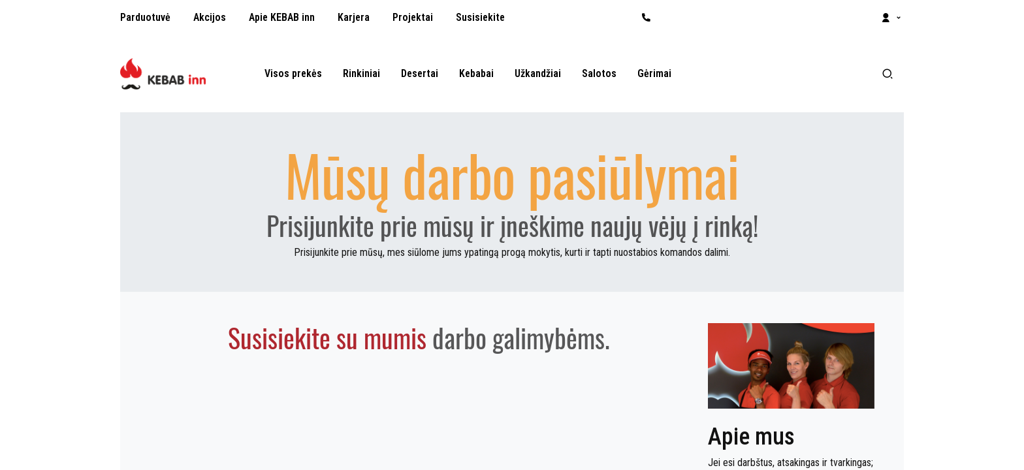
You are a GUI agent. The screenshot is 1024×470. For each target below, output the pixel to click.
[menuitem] (145, 17)
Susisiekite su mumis (327, 337)
